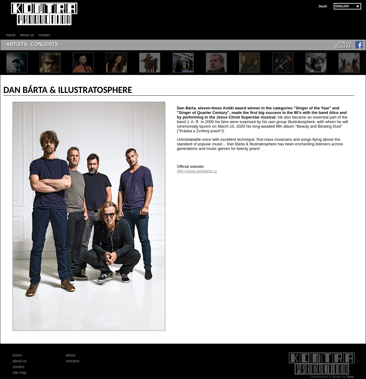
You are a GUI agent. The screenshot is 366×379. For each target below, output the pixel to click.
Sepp (350, 376)
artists (71, 355)
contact (44, 35)
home (11, 35)
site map (19, 372)
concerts (72, 361)
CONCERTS (44, 44)
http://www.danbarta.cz (197, 171)
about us (27, 35)
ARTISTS (16, 44)
